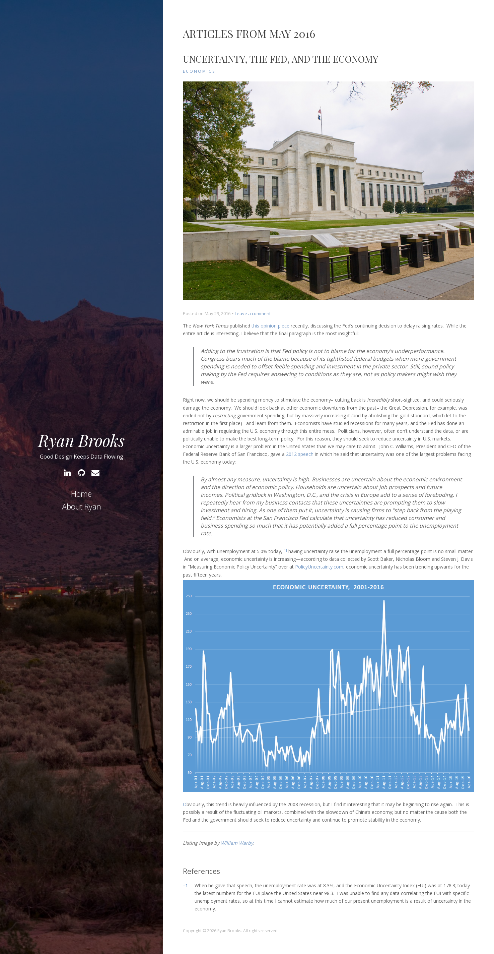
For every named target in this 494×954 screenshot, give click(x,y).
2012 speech (299, 454)
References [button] (201, 871)
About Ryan (81, 506)
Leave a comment (253, 313)
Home (81, 493)
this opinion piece (270, 325)
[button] (284, 551)
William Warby (237, 843)
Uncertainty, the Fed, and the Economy (280, 59)
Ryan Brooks (81, 440)
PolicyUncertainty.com (319, 566)
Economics (199, 71)
